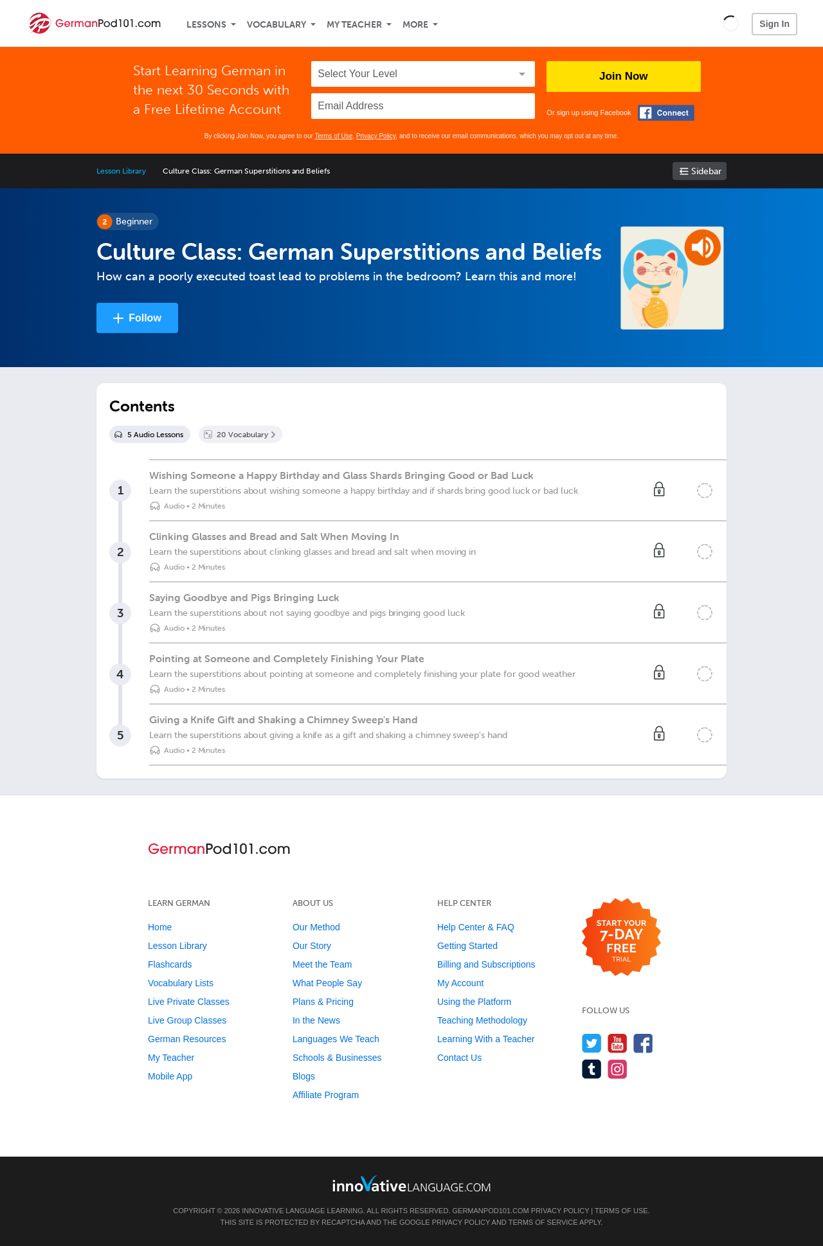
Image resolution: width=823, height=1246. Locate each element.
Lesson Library (121, 171)
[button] (730, 23)
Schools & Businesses (337, 1057)
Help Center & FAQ (475, 927)
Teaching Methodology (482, 1020)
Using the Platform (474, 1002)
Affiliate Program (326, 1095)
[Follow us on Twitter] (592, 1043)
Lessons (206, 24)
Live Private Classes (189, 1002)
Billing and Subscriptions (486, 964)
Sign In (774, 24)
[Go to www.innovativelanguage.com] (411, 1183)
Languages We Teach (336, 1039)
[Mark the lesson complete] (704, 490)
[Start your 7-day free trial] (621, 937)
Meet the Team (322, 964)
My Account (460, 983)
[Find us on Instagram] (618, 1069)
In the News (316, 1020)
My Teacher (354, 24)
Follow (145, 317)
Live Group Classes (187, 1020)
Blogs (304, 1076)
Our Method (316, 927)
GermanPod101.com (491, 1210)
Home (160, 927)
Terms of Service (543, 1222)
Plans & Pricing (323, 1002)
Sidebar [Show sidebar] (706, 171)
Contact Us (459, 1057)
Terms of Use (333, 136)
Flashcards (170, 964)
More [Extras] (415, 24)
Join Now (623, 76)
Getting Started (467, 946)
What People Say (327, 983)
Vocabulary (276, 24)
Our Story (312, 946)
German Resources (187, 1039)
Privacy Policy (376, 136)
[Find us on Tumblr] (592, 1069)
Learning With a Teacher (486, 1039)
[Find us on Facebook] (643, 1043)
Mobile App (170, 1076)
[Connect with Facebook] (666, 113)
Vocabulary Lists (180, 983)
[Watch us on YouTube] (618, 1043)
